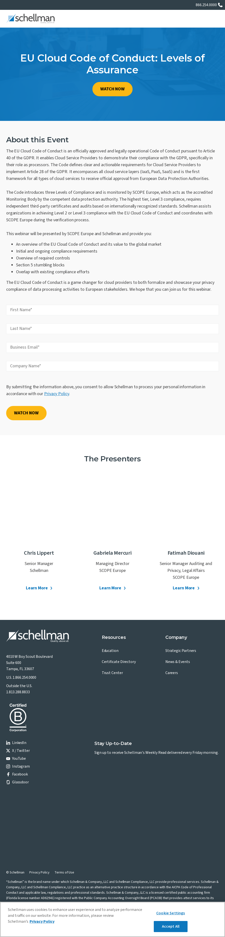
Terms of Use (64, 872)
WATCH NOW (112, 89)
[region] (112, 919)
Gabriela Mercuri (112, 553)
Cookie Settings (170, 913)
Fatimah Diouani (186, 553)
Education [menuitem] (110, 650)
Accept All (171, 926)
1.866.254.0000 (24, 677)
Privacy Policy (56, 394)
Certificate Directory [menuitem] (119, 661)
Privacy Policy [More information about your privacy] (42, 921)
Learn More (37, 588)
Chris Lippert (39, 553)
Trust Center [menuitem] (112, 673)
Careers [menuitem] (171, 673)
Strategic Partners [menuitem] (180, 650)
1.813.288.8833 (18, 692)
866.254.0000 (206, 5)
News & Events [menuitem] (177, 661)
